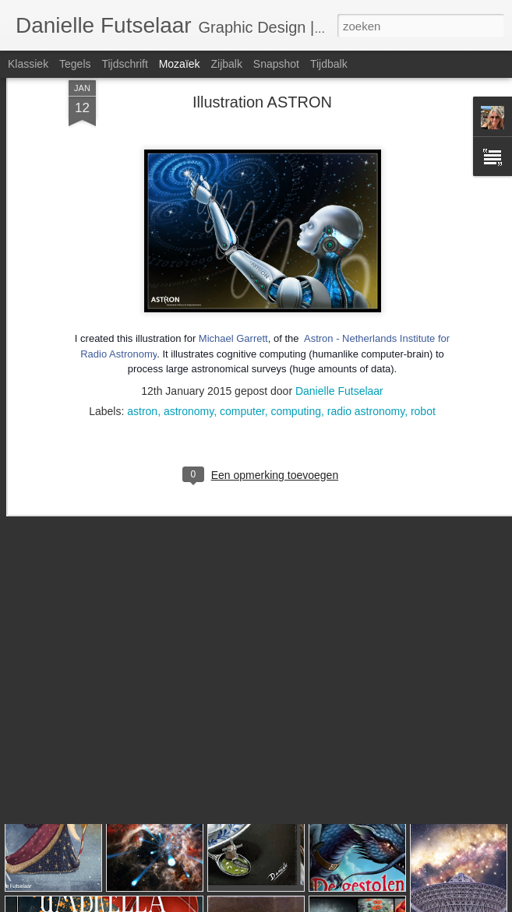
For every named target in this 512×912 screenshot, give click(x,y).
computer (242, 341)
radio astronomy (365, 341)
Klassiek (28, 64)
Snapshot (276, 64)
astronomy (189, 341)
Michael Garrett (233, 269)
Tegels (74, 64)
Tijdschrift (124, 64)
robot (423, 341)
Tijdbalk (329, 64)
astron (142, 341)
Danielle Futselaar (339, 321)
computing (295, 341)
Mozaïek (179, 64)
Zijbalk (226, 64)
